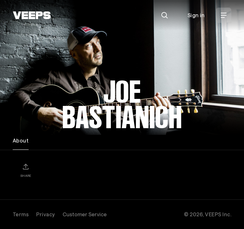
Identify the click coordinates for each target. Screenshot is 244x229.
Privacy (45, 214)
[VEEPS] (32, 15)
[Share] (26, 170)
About (21, 140)
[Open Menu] (223, 15)
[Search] (164, 15)
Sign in (196, 15)
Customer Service (85, 214)
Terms (21, 214)
